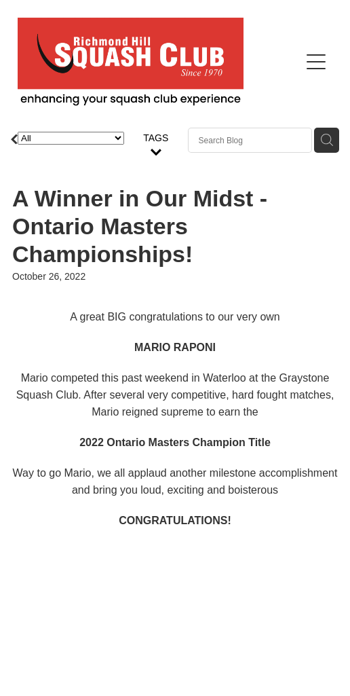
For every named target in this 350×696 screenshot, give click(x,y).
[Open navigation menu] (316, 61)
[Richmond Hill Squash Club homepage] (159, 62)
